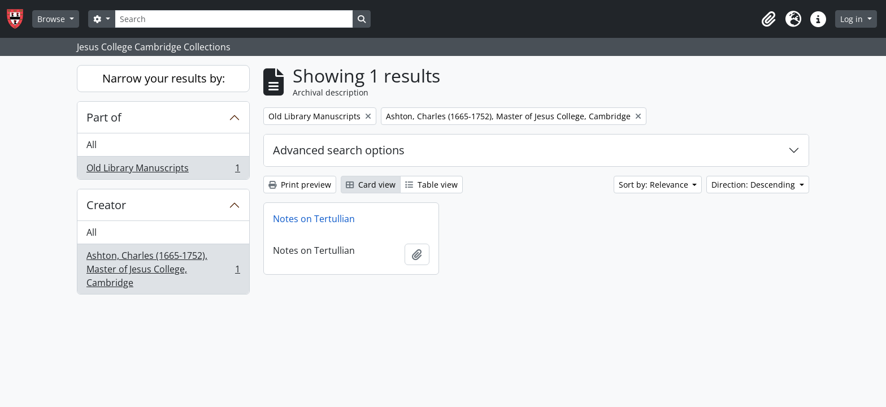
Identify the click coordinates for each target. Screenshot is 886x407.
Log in (852, 19)
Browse (52, 19)
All (91, 144)
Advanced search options (339, 150)
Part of (103, 117)
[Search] (234, 19)
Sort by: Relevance (654, 184)
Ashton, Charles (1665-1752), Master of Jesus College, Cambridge (163, 269)
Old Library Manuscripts (163, 170)
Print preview (299, 184)
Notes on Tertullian (314, 219)
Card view (371, 184)
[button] (768, 19)
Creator (106, 205)
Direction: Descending (754, 184)
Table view (431, 184)
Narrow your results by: (163, 78)
